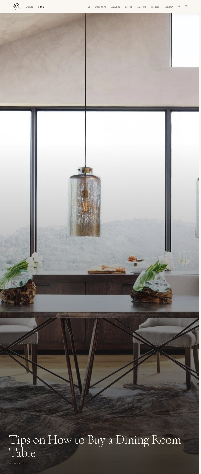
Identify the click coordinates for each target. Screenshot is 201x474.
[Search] (88, 6)
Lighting (116, 7)
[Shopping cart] (186, 6)
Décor (128, 7)
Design (30, 7)
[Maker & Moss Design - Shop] (16, 6)
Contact (168, 7)
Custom (141, 7)
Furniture (100, 7)
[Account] (179, 6)
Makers (155, 7)
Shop (41, 7)
